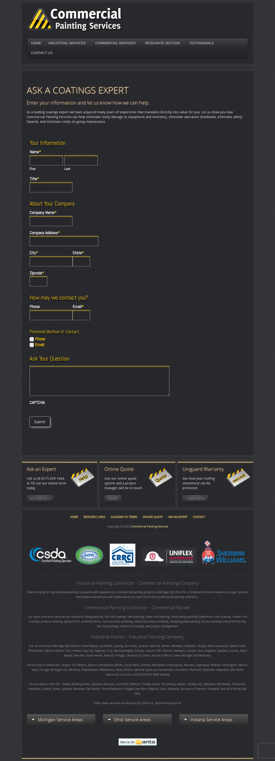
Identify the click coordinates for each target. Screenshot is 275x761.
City (34, 252)
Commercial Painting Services (149, 526)
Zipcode (37, 273)
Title (34, 178)
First (33, 168)
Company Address (45, 232)
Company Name (43, 212)
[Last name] (81, 160)
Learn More (195, 499)
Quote (113, 499)
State (78, 252)
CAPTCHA (37, 402)
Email (78, 306)
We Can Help (40, 499)
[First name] (46, 160)
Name (35, 151)
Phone (35, 306)
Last (67, 168)
